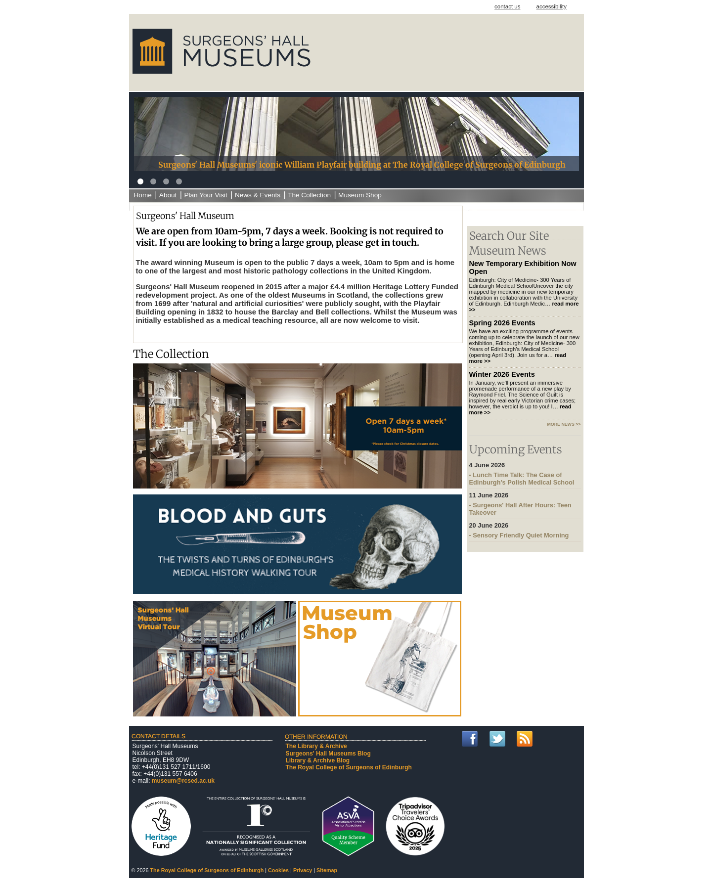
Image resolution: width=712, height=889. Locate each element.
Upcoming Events (515, 449)
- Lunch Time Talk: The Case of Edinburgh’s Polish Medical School (525, 473)
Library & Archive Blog (318, 760)
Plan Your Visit (205, 195)
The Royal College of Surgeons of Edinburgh (349, 767)
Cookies (278, 870)
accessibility (551, 6)
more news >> (564, 424)
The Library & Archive (316, 746)
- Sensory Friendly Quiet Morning (525, 530)
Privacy (302, 870)
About (168, 195)
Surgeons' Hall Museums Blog (328, 753)
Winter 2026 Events (502, 374)
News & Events (257, 195)
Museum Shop (360, 195)
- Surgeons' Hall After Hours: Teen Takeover (525, 503)
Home (143, 195)
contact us (507, 6)
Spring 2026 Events (502, 323)
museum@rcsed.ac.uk (183, 780)
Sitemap (326, 870)
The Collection (309, 195)
